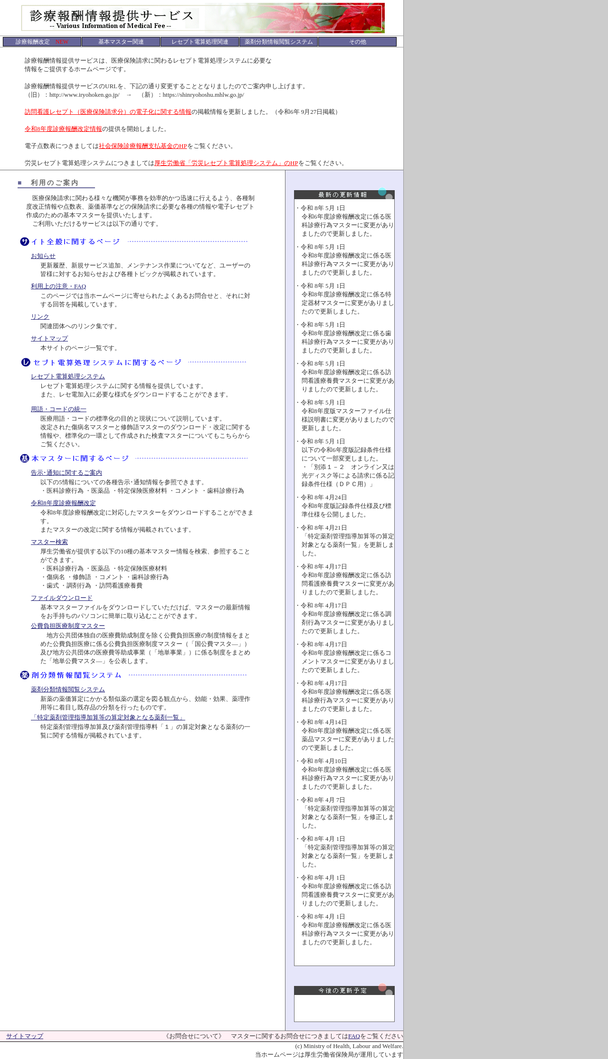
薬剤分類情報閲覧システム (68, 689)
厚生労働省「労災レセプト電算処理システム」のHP (226, 162)
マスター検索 (49, 541)
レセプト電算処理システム (68, 376)
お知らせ (43, 255)
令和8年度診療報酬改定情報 (63, 128)
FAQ (354, 1036)
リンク (40, 316)
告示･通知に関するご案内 (66, 472)
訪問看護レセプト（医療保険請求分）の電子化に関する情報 (108, 111)
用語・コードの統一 (58, 409)
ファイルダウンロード (62, 597)
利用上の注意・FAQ (58, 286)
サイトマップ (49, 338)
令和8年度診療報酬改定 (63, 502)
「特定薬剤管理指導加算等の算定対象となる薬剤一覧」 (108, 717)
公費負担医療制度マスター (68, 625)
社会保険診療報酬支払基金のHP (143, 145)
